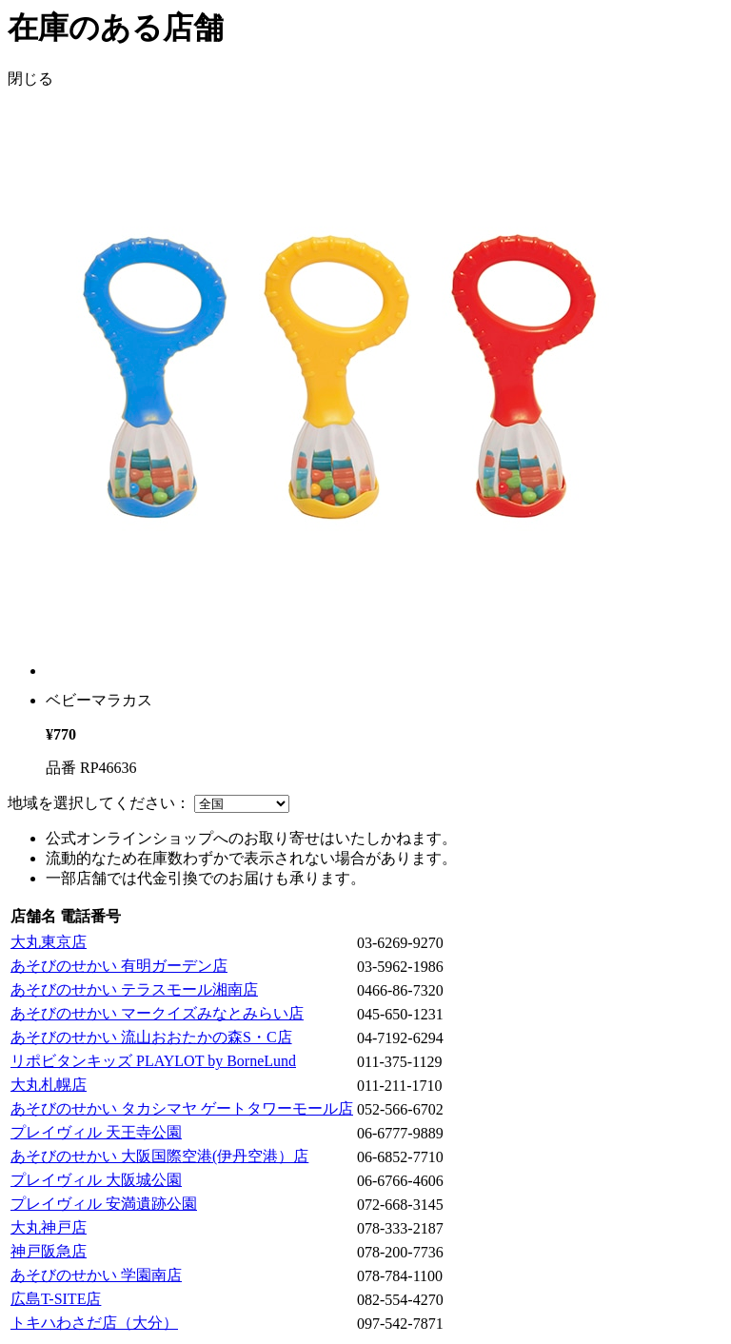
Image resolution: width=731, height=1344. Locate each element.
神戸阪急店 (48, 1251)
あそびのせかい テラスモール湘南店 (134, 989)
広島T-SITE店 (55, 1299)
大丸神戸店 (48, 1227)
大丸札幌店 (48, 1085)
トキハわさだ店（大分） (94, 1322)
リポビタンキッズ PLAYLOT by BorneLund (153, 1061)
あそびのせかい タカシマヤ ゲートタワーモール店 (181, 1108)
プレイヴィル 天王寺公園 (96, 1132)
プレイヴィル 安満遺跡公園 (103, 1204)
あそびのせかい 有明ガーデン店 (118, 966)
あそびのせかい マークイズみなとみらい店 (157, 1013)
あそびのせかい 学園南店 (96, 1275)
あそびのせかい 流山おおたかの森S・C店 (151, 1037)
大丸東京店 (48, 942)
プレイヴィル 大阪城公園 (96, 1180)
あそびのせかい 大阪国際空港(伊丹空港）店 (159, 1156)
